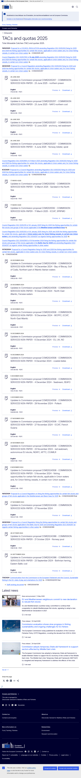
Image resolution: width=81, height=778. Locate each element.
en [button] (73, 7)
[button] (56, 90)
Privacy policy (53, 755)
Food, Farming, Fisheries (10, 25)
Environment (46, 730)
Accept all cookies (50, 768)
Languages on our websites (29, 755)
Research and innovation (49, 734)
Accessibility (6, 758)
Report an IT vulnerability (10, 755)
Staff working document (15, 585)
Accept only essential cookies (68, 768)
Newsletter (21, 705)
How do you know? (36, 1)
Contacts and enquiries (9, 718)
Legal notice (65, 755)
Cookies (43, 755)
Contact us (45, 751)
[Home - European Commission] (7, 6)
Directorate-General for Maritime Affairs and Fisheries (58, 718)
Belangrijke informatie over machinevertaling (38, 19)
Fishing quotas (8, 33)
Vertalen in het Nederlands (15, 19)
